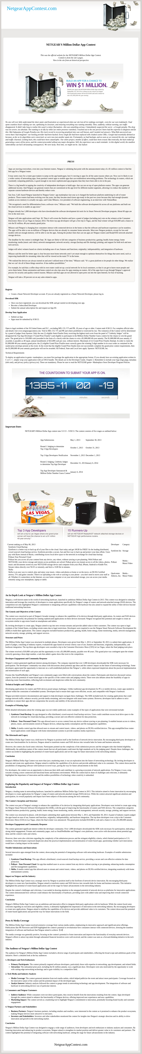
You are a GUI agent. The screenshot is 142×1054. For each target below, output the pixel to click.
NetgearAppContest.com (32, 8)
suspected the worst (104, 127)
